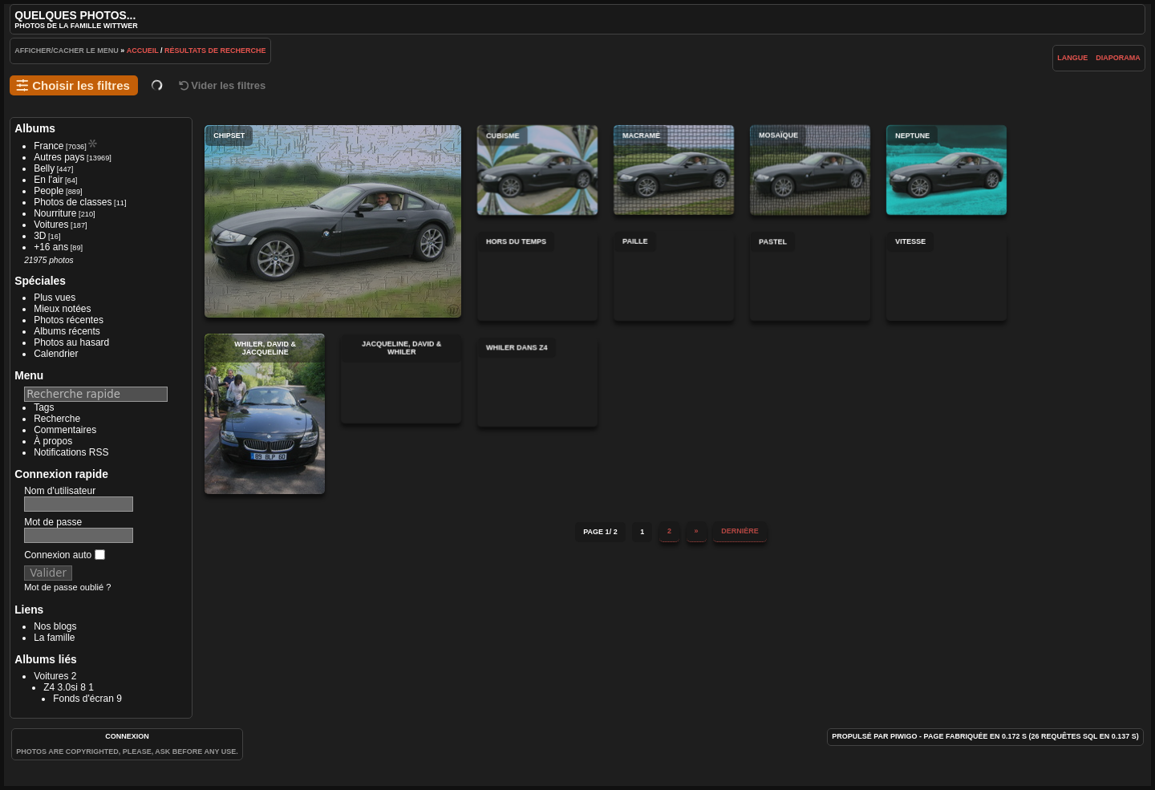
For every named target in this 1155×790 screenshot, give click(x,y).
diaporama (1118, 58)
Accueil (143, 51)
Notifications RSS (71, 452)
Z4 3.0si (60, 687)
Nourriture (55, 213)
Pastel (810, 276)
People (48, 190)
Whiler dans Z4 (537, 382)
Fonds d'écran (83, 698)
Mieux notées (62, 308)
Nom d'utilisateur (59, 490)
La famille (54, 637)
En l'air (48, 179)
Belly (44, 168)
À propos (53, 441)
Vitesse (946, 276)
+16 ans (51, 247)
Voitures (51, 224)
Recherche (57, 418)
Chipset (333, 221)
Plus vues (54, 297)
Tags (44, 407)
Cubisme (537, 170)
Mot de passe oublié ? (67, 587)
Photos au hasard (71, 342)
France (48, 146)
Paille (674, 276)
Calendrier (56, 353)
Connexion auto (64, 555)
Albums (34, 128)
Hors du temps (537, 276)
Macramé (674, 170)
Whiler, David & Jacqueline (265, 414)
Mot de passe (53, 522)
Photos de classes (72, 202)
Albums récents (67, 331)
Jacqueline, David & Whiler (401, 378)
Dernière (740, 528)
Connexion (127, 736)
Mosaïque (810, 170)
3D (40, 235)
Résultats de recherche (215, 51)
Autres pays (59, 157)
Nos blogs (55, 626)
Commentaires (65, 430)
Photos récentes (68, 320)
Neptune (946, 170)
